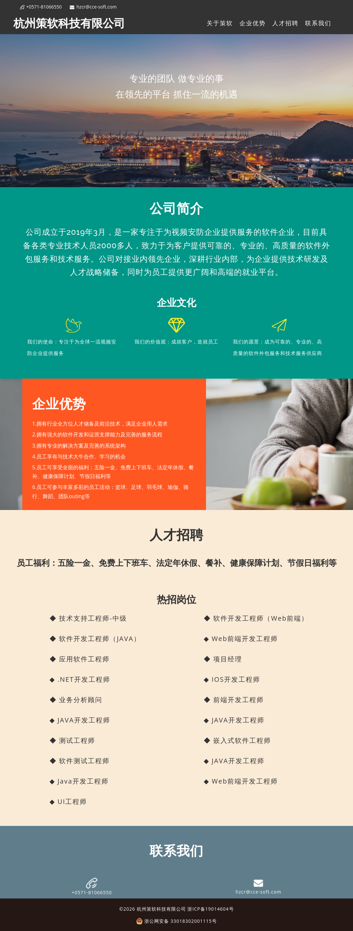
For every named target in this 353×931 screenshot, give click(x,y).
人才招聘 (285, 23)
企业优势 (252, 23)
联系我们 (318, 23)
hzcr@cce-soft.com (93, 7)
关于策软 (220, 23)
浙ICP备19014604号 (210, 909)
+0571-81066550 (41, 7)
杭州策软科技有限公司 (69, 23)
